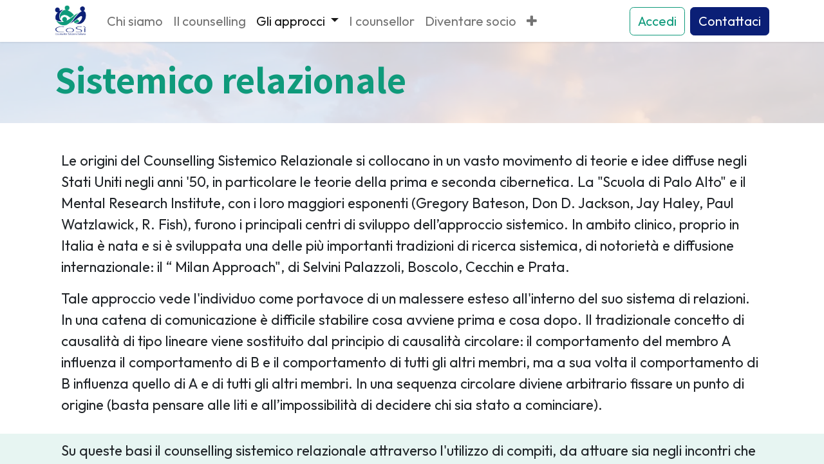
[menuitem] (135, 21)
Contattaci (729, 21)
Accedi (657, 21)
